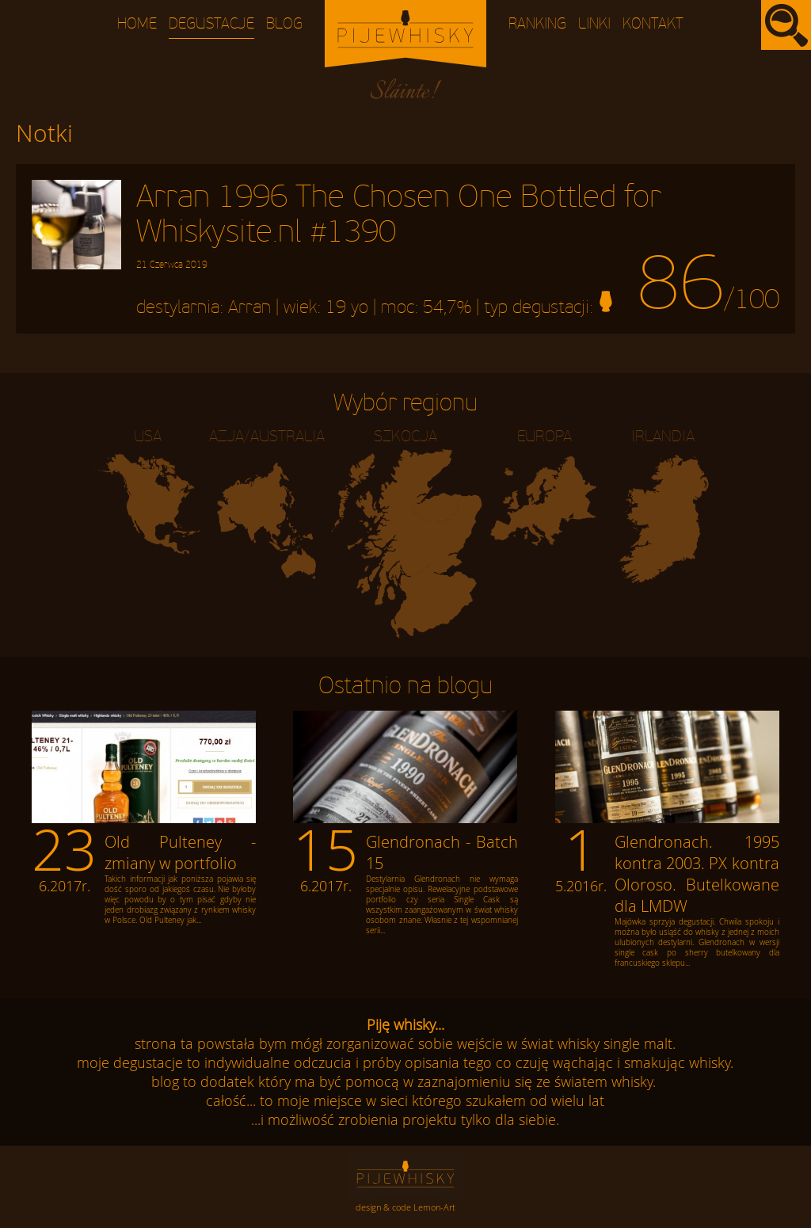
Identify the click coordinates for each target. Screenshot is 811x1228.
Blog (284, 24)
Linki (594, 24)
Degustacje (211, 24)
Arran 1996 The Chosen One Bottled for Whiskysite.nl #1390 (398, 225)
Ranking (537, 24)
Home (137, 24)
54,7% (447, 307)
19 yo (347, 307)
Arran (249, 307)
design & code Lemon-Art (405, 1207)
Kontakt (653, 24)
